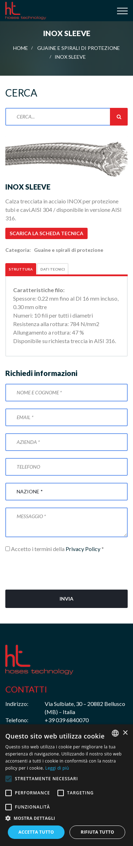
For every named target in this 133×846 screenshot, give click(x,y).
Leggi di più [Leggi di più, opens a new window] (57, 768)
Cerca (119, 117)
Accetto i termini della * (54, 548)
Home (20, 48)
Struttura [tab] (21, 269)
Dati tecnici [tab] (52, 269)
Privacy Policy (83, 548)
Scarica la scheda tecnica (46, 233)
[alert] (66, 785)
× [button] (125, 733)
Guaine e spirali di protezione (78, 48)
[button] (66, 818)
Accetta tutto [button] (36, 832)
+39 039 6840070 (67, 720)
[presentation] (59, 569)
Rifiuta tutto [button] (97, 832)
